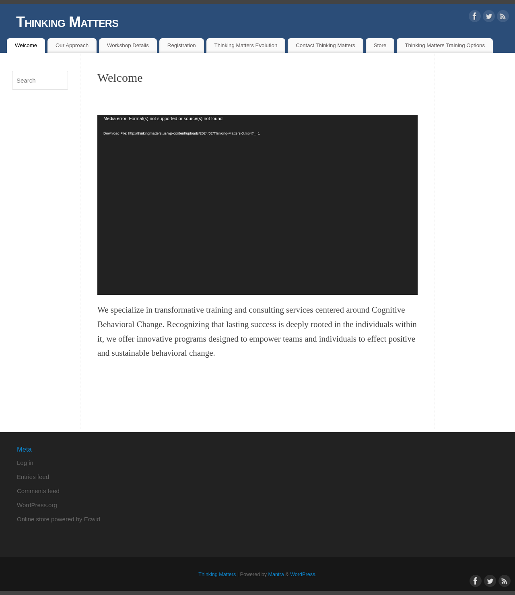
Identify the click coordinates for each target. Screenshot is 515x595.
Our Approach (72, 45)
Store (380, 45)
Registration (181, 45)
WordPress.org (37, 505)
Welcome (26, 45)
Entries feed (33, 476)
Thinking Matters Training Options (445, 45)
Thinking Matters (67, 22)
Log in (25, 462)
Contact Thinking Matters (325, 45)
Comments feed (38, 490)
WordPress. (303, 574)
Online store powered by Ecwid (58, 519)
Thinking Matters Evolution (246, 45)
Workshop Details (128, 45)
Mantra (276, 574)
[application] (257, 205)
